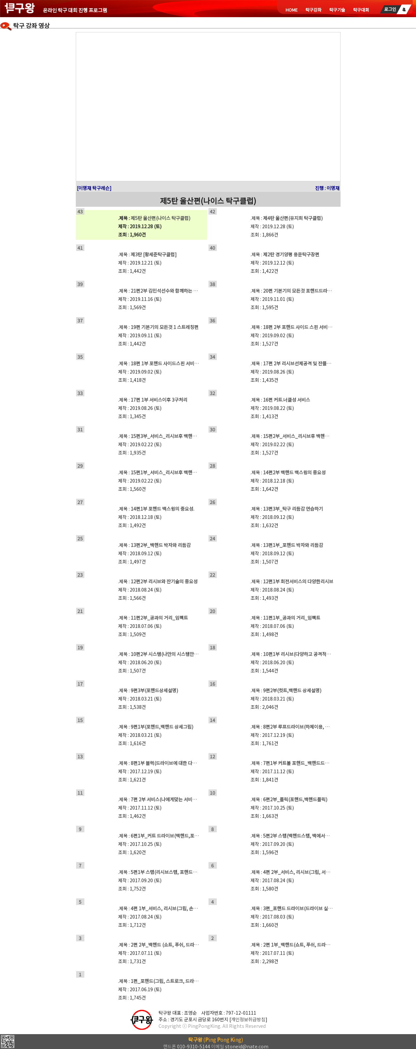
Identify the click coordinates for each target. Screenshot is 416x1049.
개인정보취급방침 (248, 1019)
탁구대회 (361, 10)
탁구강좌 (313, 10)
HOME (292, 10)
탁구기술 (337, 10)
